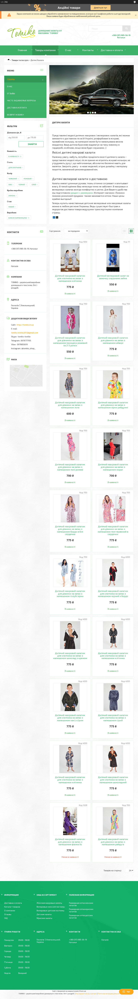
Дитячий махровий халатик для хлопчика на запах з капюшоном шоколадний (113, 780)
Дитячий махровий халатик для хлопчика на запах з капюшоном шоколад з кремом (70, 656)
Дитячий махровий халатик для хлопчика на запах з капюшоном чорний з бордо (113, 593)
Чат (126, 991)
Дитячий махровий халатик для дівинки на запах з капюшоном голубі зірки (70, 593)
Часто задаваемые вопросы (21, 100)
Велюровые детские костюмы (50, 910)
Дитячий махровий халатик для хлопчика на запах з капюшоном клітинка (70, 278)
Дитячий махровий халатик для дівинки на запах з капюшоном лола (70, 405)
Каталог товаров (12, 906)
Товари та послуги (20, 60)
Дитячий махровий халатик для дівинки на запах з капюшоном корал (113, 467)
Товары (11, 79)
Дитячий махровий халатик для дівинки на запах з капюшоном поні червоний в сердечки (113, 530)
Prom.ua (82, 991)
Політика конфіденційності (108, 994)
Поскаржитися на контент (86, 994)
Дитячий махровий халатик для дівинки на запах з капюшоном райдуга (113, 842)
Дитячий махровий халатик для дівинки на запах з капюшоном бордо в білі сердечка (70, 530)
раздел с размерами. (82, 192)
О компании (9, 910)
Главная (22, 50)
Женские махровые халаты (49, 903)
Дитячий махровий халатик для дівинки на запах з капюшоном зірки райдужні (113, 405)
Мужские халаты (44, 918)
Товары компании (45, 50)
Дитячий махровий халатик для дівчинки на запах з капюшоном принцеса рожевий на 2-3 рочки (70, 341)
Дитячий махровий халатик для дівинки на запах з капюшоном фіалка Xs (70, 842)
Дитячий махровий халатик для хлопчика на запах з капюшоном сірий (113, 718)
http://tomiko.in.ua (25, 325)
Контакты (88, 50)
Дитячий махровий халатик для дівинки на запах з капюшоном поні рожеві (70, 467)
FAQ (6, 918)
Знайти (32, 144)
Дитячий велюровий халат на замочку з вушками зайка (113, 277)
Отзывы (11, 93)
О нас (68, 50)
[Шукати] (126, 28)
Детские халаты (44, 914)
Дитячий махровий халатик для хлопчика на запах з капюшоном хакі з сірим (70, 718)
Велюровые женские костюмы (51, 906)
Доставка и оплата (112, 50)
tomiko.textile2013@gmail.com (24, 332)
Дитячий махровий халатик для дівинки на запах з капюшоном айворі (113, 340)
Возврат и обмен (15, 114)
